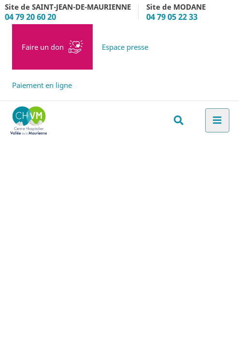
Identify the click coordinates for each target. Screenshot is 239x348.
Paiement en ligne (42, 85)
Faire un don (43, 47)
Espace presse (125, 47)
